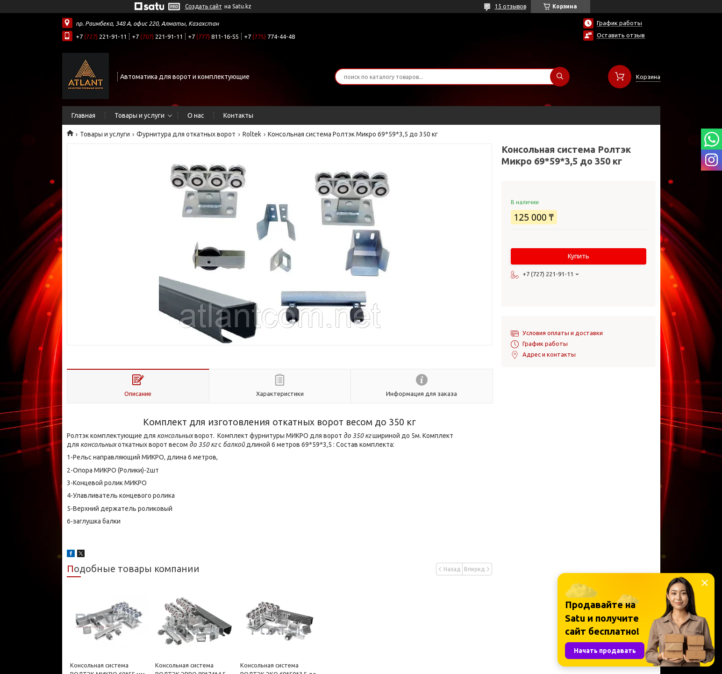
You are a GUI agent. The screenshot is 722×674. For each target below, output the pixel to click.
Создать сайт (203, 6)
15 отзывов (510, 6)
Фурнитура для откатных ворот (186, 134)
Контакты (238, 115)
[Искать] (560, 76)
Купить (578, 256)
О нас (195, 115)
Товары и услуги (139, 115)
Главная (83, 115)
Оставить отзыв (621, 35)
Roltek (252, 134)
